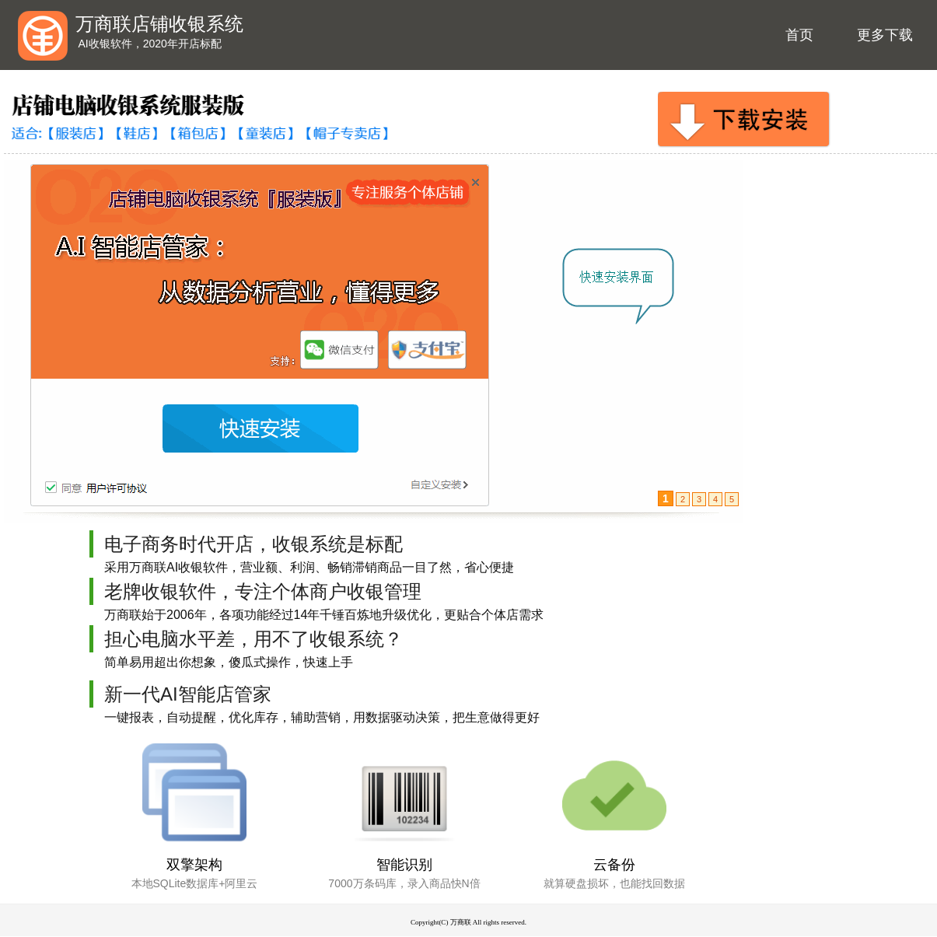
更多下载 (885, 35)
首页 (799, 35)
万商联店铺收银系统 (159, 24)
